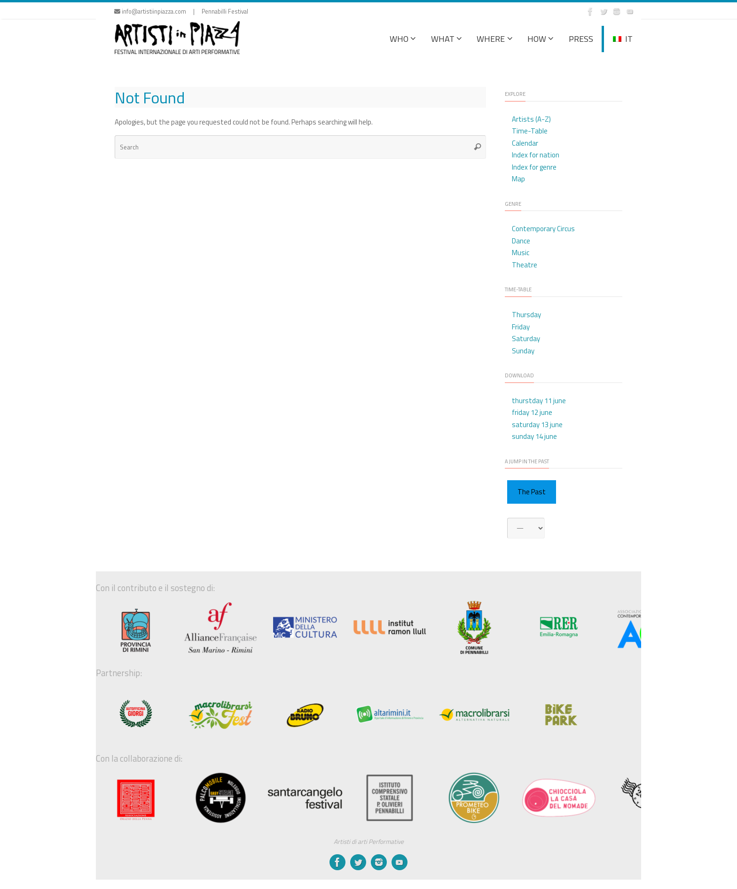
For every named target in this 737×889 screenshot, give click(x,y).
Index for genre (534, 167)
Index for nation (535, 154)
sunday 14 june (534, 436)
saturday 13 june (537, 424)
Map (518, 178)
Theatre (524, 264)
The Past (531, 491)
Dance (521, 240)
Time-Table (530, 130)
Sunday (523, 350)
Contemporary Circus (543, 228)
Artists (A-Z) (531, 119)
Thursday (526, 314)
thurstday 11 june (539, 400)
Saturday (526, 338)
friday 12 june (532, 412)
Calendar (525, 143)
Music (520, 252)
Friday (521, 326)
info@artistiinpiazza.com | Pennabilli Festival (181, 11)
